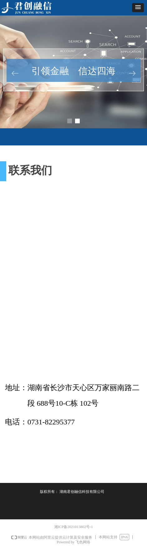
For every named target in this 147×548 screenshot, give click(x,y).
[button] (138, 7)
